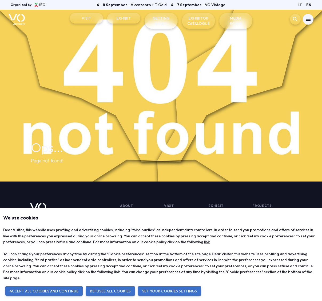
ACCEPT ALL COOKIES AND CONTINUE (44, 291)
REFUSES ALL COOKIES (110, 291)
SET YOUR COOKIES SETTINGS (169, 291)
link (207, 242)
